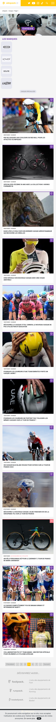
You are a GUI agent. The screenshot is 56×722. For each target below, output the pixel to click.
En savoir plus (29, 718)
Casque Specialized (28, 91)
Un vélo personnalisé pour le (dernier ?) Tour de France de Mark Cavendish (27, 559)
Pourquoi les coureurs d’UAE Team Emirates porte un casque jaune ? (26, 372)
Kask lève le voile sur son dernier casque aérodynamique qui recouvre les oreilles (28, 232)
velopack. (5, 11)
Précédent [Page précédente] (10, 664)
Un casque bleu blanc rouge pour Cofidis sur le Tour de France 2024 (27, 466)
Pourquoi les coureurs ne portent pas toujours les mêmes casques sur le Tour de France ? (26, 419)
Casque (11, 11)
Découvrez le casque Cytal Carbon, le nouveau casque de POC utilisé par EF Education (28, 326)
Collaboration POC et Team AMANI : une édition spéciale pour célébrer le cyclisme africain (27, 653)
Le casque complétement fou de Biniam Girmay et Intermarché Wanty (24, 606)
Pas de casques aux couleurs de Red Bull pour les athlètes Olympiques (24, 138)
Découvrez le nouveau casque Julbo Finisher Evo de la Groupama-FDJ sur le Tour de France (26, 513)
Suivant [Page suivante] (47, 664)
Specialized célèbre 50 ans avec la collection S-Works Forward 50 (27, 185)
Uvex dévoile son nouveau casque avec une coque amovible (24, 279)
